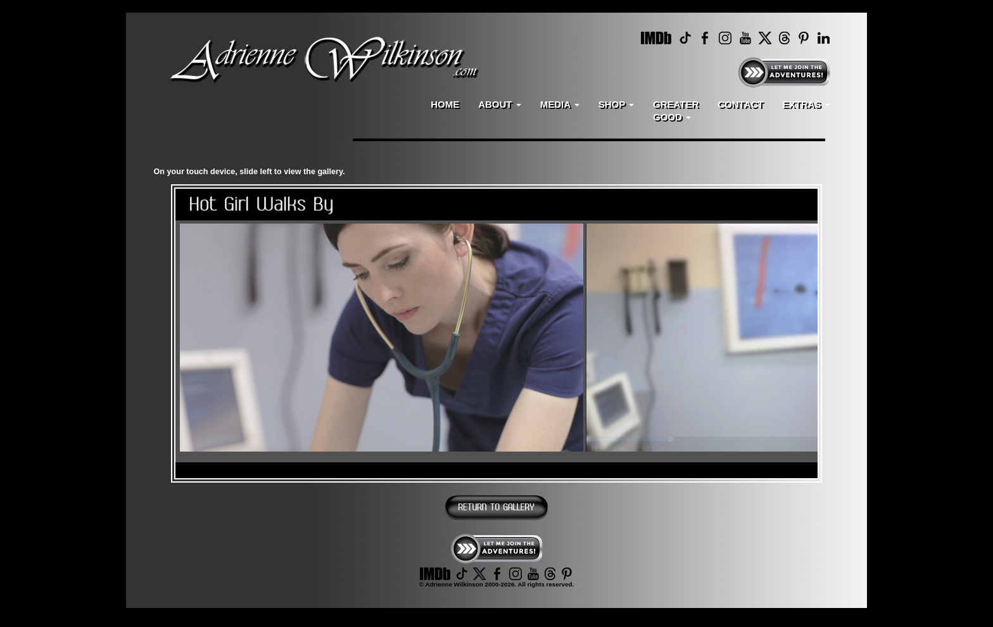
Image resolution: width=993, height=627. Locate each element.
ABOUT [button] (499, 104)
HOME (445, 104)
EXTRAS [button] (806, 104)
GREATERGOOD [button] (676, 110)
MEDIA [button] (559, 104)
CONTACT (740, 104)
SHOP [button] (616, 104)
